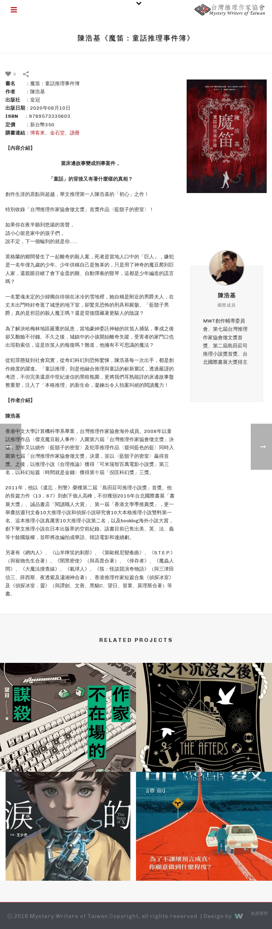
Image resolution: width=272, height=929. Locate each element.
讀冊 (75, 133)
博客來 (37, 133)
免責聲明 (259, 914)
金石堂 (57, 133)
